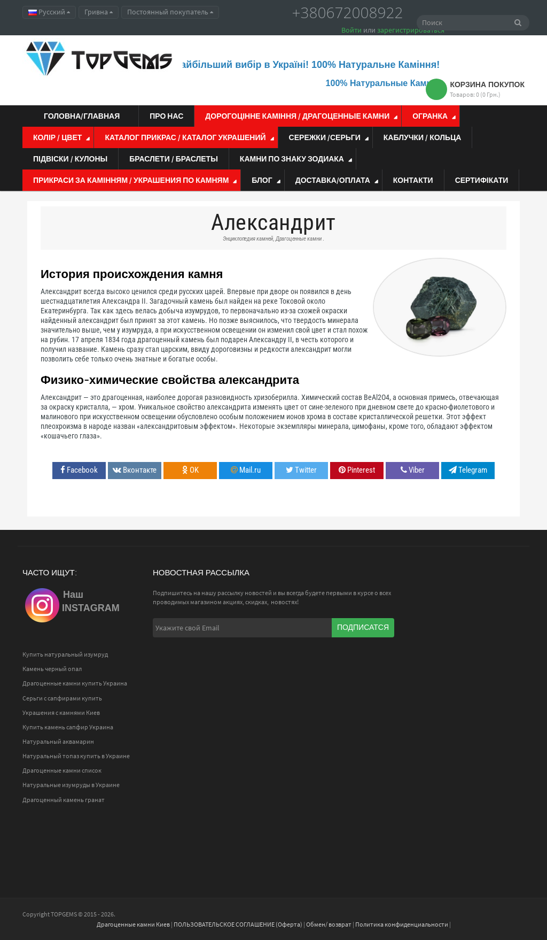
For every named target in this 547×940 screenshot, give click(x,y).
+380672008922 (347, 12)
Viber (413, 470)
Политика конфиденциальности (401, 924)
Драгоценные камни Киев (133, 924)
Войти (351, 30)
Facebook (79, 470)
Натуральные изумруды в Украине (71, 785)
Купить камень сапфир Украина (67, 727)
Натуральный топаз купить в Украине (76, 756)
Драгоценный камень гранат (63, 800)
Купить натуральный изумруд (65, 654)
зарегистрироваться (410, 30)
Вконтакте (135, 470)
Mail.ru (246, 470)
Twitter (301, 470)
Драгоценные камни (299, 238)
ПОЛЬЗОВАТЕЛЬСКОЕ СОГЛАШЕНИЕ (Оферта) (238, 924)
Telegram (468, 470)
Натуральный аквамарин (58, 741)
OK (190, 470)
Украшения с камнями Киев (61, 712)
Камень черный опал (52, 669)
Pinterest (357, 470)
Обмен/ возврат (328, 924)
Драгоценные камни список (61, 770)
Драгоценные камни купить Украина (74, 683)
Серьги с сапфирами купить (62, 698)
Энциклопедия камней (248, 238)
